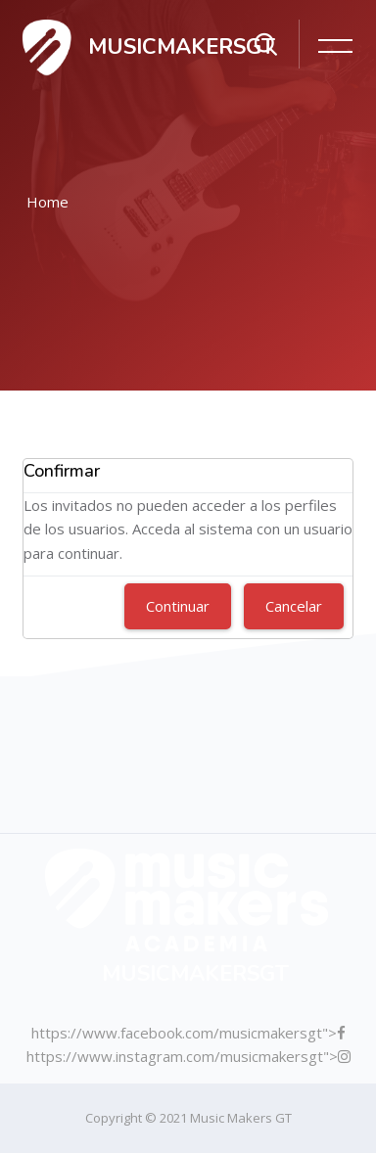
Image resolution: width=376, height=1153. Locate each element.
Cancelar (293, 606)
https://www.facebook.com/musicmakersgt (176, 1032)
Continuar (178, 606)
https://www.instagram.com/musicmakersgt (174, 1056)
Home (47, 201)
